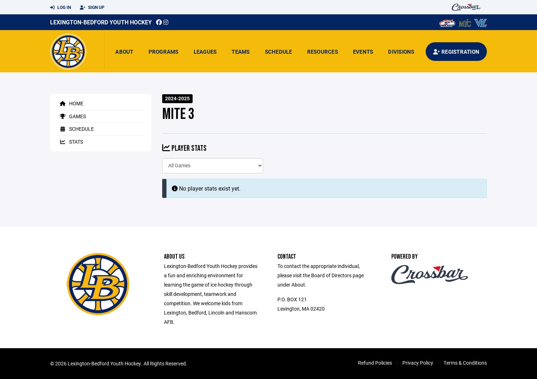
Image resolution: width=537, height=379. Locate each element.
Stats (70, 141)
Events (363, 51)
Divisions (401, 51)
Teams (241, 51)
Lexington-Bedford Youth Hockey (101, 22)
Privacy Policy (417, 362)
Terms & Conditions (465, 362)
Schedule (278, 51)
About (124, 51)
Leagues (205, 51)
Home (70, 103)
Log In (60, 7)
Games (71, 116)
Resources (322, 51)
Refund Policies (375, 362)
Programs (164, 51)
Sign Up (92, 7)
